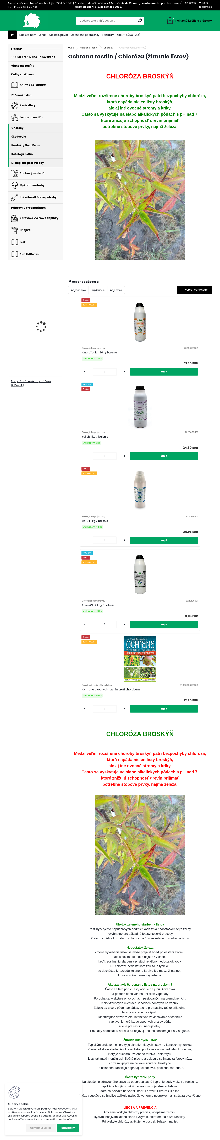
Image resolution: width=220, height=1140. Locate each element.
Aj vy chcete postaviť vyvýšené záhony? (176, 943)
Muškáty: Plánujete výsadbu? (167, 993)
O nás (42, 35)
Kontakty (108, 35)
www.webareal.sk (123, 1136)
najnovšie (116, 290)
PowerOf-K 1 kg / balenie (112, 449)
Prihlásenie (190, 2)
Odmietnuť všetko (41, 1128)
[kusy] (79, 378)
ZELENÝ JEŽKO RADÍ (128, 35)
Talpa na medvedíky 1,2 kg (45, 325)
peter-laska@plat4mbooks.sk (190, 1102)
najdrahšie (97, 290)
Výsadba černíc (83, 993)
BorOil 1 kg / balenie (181, 356)
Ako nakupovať (58, 35)
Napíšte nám (27, 35)
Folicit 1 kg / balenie (133, 356)
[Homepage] (12, 35)
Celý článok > (128, 960)
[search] (140, 20)
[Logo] (31, 20)
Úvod (71, 47)
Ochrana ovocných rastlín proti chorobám (161, 449)
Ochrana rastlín (88, 47)
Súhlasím (68, 1128)
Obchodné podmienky (85, 35)
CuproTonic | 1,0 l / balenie (89, 356)
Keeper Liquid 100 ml (43, 356)
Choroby (108, 47)
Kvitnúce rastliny (41, 288)
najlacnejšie (78, 290)
